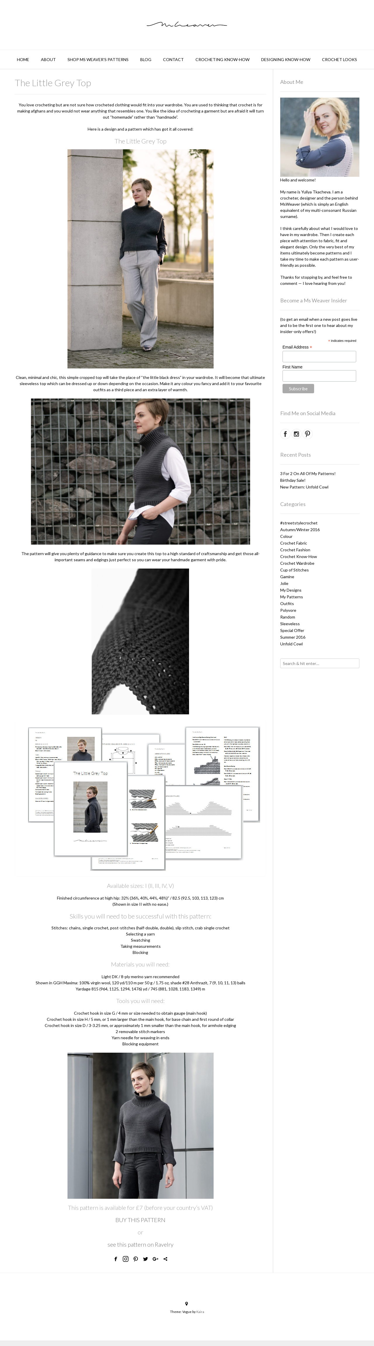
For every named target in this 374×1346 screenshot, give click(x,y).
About (48, 59)
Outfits (287, 603)
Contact (173, 59)
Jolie (284, 583)
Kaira (200, 1312)
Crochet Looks (339, 59)
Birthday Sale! (293, 480)
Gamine (287, 576)
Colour (286, 536)
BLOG (145, 59)
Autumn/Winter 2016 (300, 529)
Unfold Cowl (291, 643)
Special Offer (292, 630)
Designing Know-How (285, 59)
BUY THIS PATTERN (140, 1219)
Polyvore (288, 610)
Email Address (297, 347)
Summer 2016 (292, 637)
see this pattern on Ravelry (141, 1244)
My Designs (291, 590)
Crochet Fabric (293, 543)
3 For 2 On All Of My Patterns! (308, 473)
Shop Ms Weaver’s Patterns (98, 59)
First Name (292, 367)
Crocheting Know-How (222, 59)
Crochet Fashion (295, 549)
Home (23, 59)
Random (287, 616)
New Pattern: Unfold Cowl (304, 486)
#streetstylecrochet (299, 522)
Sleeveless (290, 623)
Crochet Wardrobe (297, 563)
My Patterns (291, 596)
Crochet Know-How (298, 556)
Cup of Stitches (294, 569)
